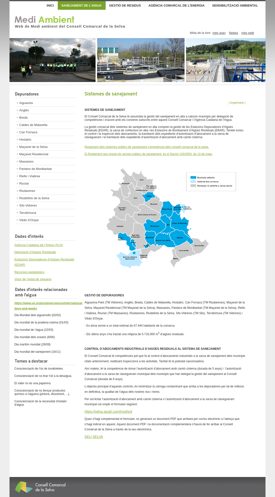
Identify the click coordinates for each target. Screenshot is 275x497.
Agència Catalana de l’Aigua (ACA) (38, 245)
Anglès (24, 110)
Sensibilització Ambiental (235, 5)
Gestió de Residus (125, 5)
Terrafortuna (27, 213)
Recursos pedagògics (29, 272)
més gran (219, 33)
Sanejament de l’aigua (81, 5)
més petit (247, 33)
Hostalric (25, 139)
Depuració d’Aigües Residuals (35, 252)
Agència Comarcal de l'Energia (176, 5)
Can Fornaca (28, 132)
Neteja (233, 33)
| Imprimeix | (237, 102)
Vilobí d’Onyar (29, 220)
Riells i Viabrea (29, 176)
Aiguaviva (26, 103)
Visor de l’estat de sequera (32, 279)
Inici (50, 5)
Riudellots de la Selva (34, 198)
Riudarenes (27, 191)
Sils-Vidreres (28, 205)
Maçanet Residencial (33, 154)
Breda (23, 117)
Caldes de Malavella (33, 125)
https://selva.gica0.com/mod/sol (108, 412)
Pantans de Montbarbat (35, 169)
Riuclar (24, 183)
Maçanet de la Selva (33, 147)
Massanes (26, 161)
